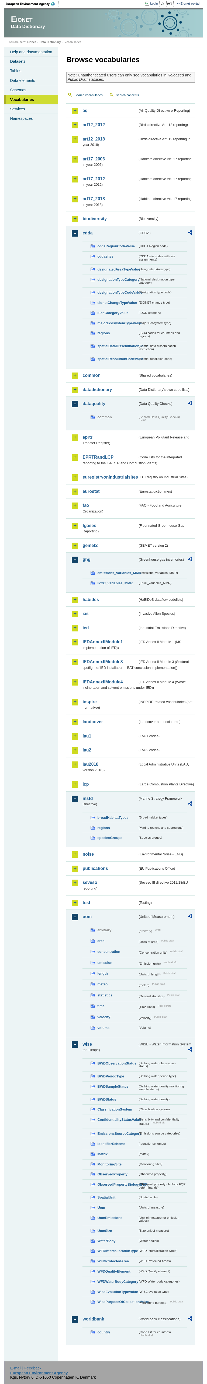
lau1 (86, 736)
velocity (103, 1017)
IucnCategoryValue (112, 313)
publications (95, 868)
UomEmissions (109, 1218)
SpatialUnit (106, 1197)
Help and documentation (31, 52)
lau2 (86, 750)
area (100, 941)
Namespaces (21, 118)
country (103, 1332)
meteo (102, 984)
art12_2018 (93, 139)
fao (85, 505)
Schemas (18, 90)
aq (85, 110)
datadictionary (97, 389)
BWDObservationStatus (116, 1063)
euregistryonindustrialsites (109, 477)
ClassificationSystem (114, 1109)
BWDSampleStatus (112, 1086)
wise (87, 1044)
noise (88, 854)
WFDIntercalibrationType (117, 1251)
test (86, 902)
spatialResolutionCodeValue (117, 359)
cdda (87, 233)
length (102, 973)
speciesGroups (109, 838)
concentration (108, 952)
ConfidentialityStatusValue (117, 1120)
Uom (101, 1208)
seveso (89, 882)
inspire (89, 702)
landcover (92, 721)
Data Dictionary (50, 42)
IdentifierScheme (111, 1144)
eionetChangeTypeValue (117, 303)
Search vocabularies (88, 95)
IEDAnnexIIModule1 (102, 642)
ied (85, 628)
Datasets (17, 61)
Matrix (102, 1154)
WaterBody (106, 1241)
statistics (104, 995)
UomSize (104, 1231)
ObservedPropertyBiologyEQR (117, 1184)
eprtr (87, 437)
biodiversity (94, 218)
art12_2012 (93, 124)
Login (154, 3)
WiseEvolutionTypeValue (117, 1292)
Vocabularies (22, 99)
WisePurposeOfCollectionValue (117, 1302)
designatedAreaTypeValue (117, 269)
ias (85, 613)
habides (90, 599)
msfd (87, 798)
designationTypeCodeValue (117, 292)
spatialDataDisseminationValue (117, 346)
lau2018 (90, 764)
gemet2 (90, 545)
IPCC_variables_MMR (115, 583)
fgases (89, 525)
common (91, 375)
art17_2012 (93, 179)
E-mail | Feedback (26, 1368)
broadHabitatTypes (112, 818)
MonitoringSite (109, 1164)
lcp (85, 784)
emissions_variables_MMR (117, 573)
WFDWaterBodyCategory (117, 1282)
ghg (86, 559)
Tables (15, 71)
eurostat (90, 491)
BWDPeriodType (110, 1076)
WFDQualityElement (113, 1271)
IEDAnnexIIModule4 (102, 682)
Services (17, 109)
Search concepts (127, 95)
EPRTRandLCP (97, 457)
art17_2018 (93, 198)
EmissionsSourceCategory (117, 1134)
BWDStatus (106, 1099)
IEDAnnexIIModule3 (102, 661)
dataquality (93, 403)
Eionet (31, 42)
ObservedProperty (112, 1174)
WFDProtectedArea (113, 1261)
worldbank (93, 1319)
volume (103, 1028)
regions (103, 333)
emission (104, 963)
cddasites (105, 256)
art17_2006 (93, 159)
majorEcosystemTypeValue (117, 323)
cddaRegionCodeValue (116, 246)
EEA (32, 3)
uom (87, 916)
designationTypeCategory (117, 279)
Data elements (22, 80)
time (100, 1006)
